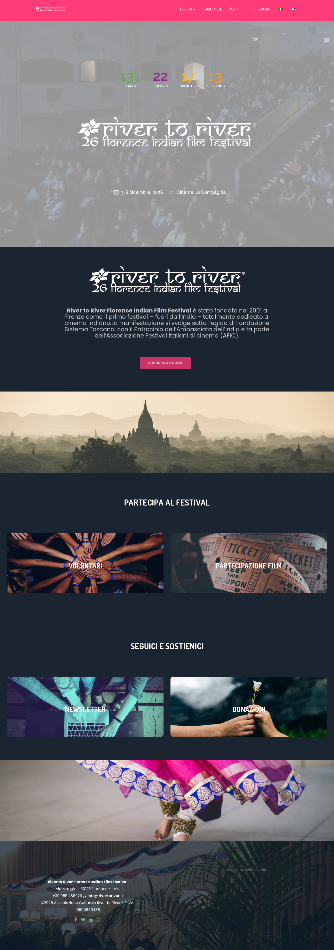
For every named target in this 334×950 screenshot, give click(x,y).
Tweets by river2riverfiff (246, 869)
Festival (187, 9)
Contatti (236, 9)
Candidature (213, 9)
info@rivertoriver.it (105, 895)
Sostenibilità (260, 9)
